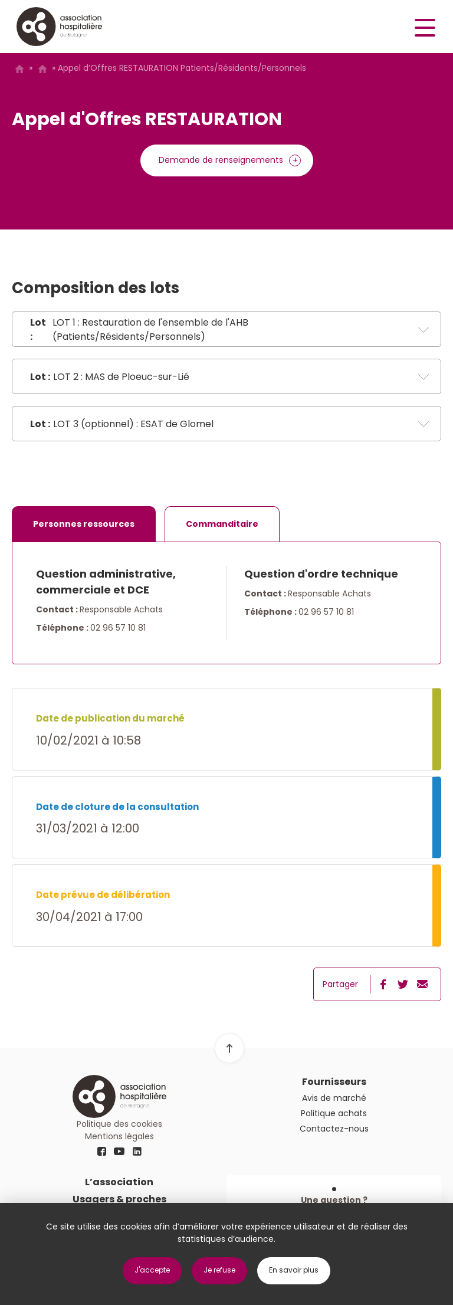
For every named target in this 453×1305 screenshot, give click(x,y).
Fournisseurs (334, 1081)
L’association (119, 1182)
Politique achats (334, 1113)
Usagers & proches (119, 1199)
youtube (119, 1152)
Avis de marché (42, 69)
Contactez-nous (334, 1129)
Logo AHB (59, 26)
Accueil (19, 69)
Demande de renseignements (221, 160)
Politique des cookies (119, 1124)
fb (101, 1152)
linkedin (137, 1152)
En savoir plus (294, 1270)
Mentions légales (119, 1136)
